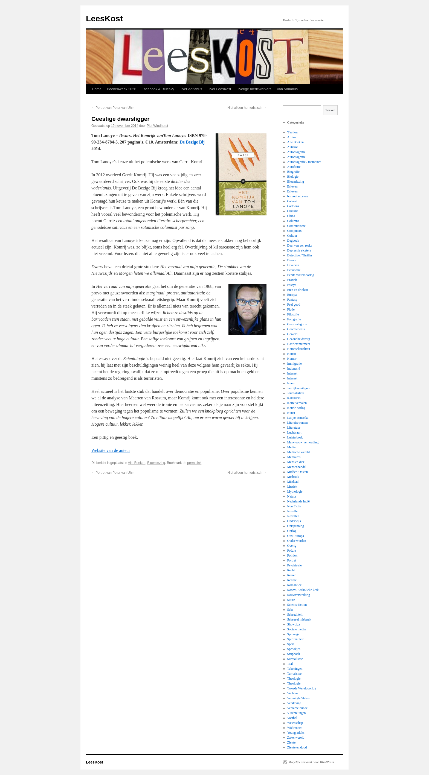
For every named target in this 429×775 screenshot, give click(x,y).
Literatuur (293, 427)
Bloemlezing (156, 463)
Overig (291, 546)
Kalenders (294, 398)
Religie (292, 580)
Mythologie (295, 491)
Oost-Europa (295, 536)
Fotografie (294, 319)
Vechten (292, 693)
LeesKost (104, 18)
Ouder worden (296, 541)
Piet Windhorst (157, 126)
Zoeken (330, 110)
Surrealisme (295, 659)
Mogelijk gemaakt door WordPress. (311, 762)
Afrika (291, 137)
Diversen (293, 265)
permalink (194, 463)
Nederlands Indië (298, 501)
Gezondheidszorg (298, 339)
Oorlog (292, 531)
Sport (290, 644)
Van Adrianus (287, 89)
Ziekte (291, 742)
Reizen (291, 575)
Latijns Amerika (298, 418)
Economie (294, 270)
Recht (291, 570)
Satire (291, 600)
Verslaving (294, 703)
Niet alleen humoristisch (246, 108)
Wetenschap (295, 723)
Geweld (292, 334)
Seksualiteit (295, 614)
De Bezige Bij (192, 142)
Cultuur (292, 236)
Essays (291, 285)
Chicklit (292, 211)
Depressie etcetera (299, 250)
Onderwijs (294, 521)
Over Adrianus (190, 89)
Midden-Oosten (297, 472)
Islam (291, 383)
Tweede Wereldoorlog (301, 688)
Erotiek (292, 280)
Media (291, 447)
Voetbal (292, 718)
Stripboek (293, 654)
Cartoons (293, 206)
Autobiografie (296, 152)
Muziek (292, 487)
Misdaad (292, 482)
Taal (290, 664)
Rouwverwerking (298, 595)
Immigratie (294, 363)
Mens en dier (296, 462)
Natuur (291, 496)
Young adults (296, 733)
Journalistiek (295, 393)
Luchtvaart (294, 432)
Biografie (293, 172)
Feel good (293, 304)
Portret (291, 560)
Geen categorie (297, 324)
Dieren (291, 260)
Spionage (293, 634)
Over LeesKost (219, 89)
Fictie (291, 309)
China (291, 216)
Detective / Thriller (299, 255)
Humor (292, 359)
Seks (290, 610)
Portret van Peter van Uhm (112, 108)
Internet (292, 373)
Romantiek (294, 585)
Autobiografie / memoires (304, 162)
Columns (293, 221)
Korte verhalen (297, 403)
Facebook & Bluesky (158, 89)
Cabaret (292, 201)
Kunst (291, 413)
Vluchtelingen (296, 713)
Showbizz (293, 624)
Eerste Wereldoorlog (300, 275)
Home (97, 89)
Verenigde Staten (298, 698)
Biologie (292, 177)
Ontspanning (295, 526)
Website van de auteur (110, 450)
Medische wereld (298, 452)
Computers (294, 231)
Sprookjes (293, 649)
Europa (292, 295)
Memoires (294, 457)
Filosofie (293, 314)
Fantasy (292, 300)
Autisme (292, 147)
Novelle (292, 511)
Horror (291, 354)
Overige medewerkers (254, 89)
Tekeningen (295, 669)
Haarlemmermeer (298, 344)
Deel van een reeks (299, 245)
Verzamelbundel (298, 708)
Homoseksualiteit (298, 349)
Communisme (296, 226)
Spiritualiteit (295, 639)
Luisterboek (295, 437)
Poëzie (291, 550)
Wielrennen (295, 728)
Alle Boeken (136, 463)
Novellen (293, 516)
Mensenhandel (296, 467)
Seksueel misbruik (299, 619)
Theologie (294, 678)
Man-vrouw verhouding (302, 442)
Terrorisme (294, 673)
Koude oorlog (296, 408)
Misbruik (293, 477)
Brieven (292, 186)
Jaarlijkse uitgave (298, 388)
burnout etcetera (298, 196)
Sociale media (296, 629)
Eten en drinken (297, 290)
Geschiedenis (296, 329)
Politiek (292, 555)
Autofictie (294, 167)
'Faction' (292, 132)
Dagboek (293, 240)
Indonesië (293, 368)
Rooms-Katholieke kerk (303, 590)
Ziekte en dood (297, 747)
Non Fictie (294, 506)
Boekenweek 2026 (121, 89)
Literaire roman (297, 423)
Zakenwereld (296, 737)
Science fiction (297, 605)
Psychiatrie (294, 565)
